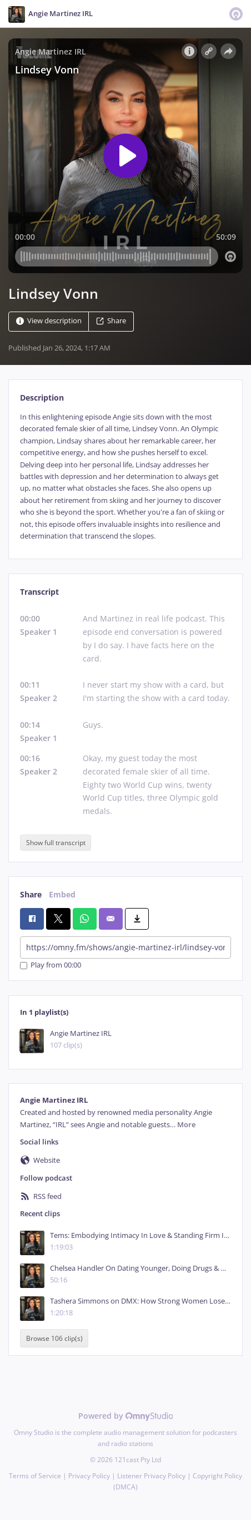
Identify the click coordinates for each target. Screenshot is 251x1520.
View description (49, 320)
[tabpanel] (125, 476)
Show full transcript (56, 842)
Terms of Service (35, 1475)
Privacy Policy (89, 1475)
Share (111, 320)
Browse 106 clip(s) (54, 1338)
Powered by (125, 1415)
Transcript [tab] (39, 591)
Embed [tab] (62, 894)
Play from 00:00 (50, 965)
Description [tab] (42, 397)
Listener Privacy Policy (151, 1475)
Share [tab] (31, 894)
